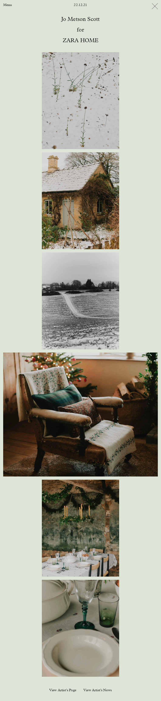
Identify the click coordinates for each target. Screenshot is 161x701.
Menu (7, 5)
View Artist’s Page (62, 690)
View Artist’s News (97, 690)
